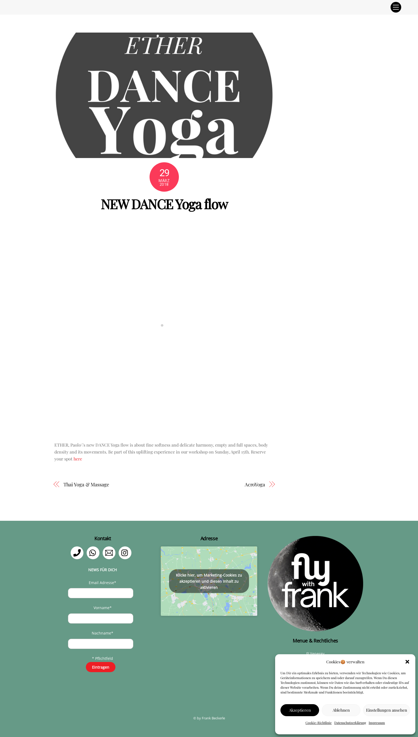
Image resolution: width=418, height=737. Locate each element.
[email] (110, 552)
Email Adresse (102, 582)
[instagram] (126, 552)
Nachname (102, 633)
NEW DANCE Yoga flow (164, 203)
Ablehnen (341, 710)
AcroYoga (255, 484)
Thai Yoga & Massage (86, 484)
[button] (407, 661)
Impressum (377, 722)
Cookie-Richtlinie (319, 722)
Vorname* (103, 607)
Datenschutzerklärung (350, 722)
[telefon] (78, 552)
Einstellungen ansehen (386, 710)
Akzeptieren (300, 710)
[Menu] (396, 7)
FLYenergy (315, 653)
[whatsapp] (94, 552)
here (78, 459)
